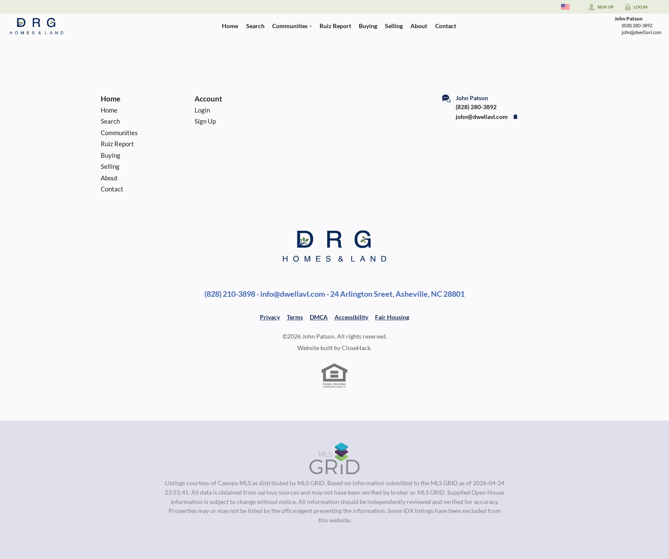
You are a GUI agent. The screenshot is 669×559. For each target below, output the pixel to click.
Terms (295, 317)
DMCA (319, 317)
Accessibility (351, 317)
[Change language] (569, 7)
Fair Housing (392, 317)
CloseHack (356, 347)
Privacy (270, 317)
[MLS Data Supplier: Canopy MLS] (335, 459)
